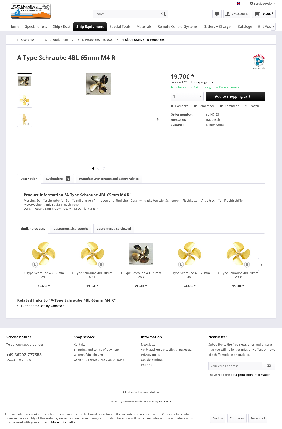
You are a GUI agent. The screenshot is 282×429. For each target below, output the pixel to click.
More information (63, 422)
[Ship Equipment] (90, 26)
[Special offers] (36, 26)
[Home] (14, 26)
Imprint (146, 365)
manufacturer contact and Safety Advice (109, 179)
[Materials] (144, 26)
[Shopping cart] (264, 14)
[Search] (163, 14)
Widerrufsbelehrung (88, 355)
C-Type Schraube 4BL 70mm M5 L (190, 275)
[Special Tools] (120, 26)
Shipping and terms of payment (96, 350)
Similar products (33, 229)
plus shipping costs (201, 82)
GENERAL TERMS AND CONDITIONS (99, 360)
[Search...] (130, 14)
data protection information (250, 375)
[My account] (236, 14)
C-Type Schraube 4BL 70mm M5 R (141, 275)
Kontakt (79, 344)
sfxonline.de (165, 401)
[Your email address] (235, 366)
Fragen (252, 106)
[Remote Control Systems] (178, 26)
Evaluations (58, 178)
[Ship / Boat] (61, 26)
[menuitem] (130, 14)
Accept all (258, 418)
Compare (179, 106)
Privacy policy (150, 355)
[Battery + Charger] (218, 26)
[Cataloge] (245, 26)
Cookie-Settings (152, 360)
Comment (229, 106)
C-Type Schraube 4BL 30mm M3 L (44, 275)
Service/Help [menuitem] (261, 3)
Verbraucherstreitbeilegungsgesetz (166, 350)
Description (29, 179)
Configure (237, 418)
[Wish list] (217, 14)
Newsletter (149, 344)
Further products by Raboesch (40, 306)
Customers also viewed (114, 229)
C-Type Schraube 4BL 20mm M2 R (238, 275)
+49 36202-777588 (24, 355)
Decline (217, 418)
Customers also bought (71, 229)
